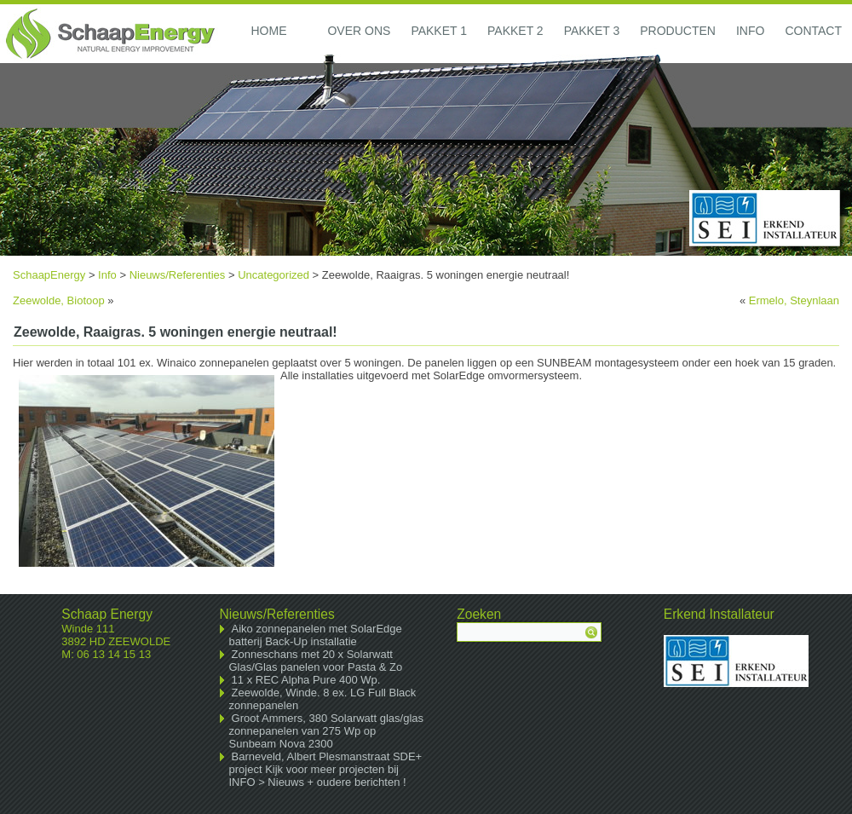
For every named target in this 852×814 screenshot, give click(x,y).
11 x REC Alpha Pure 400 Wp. (306, 679)
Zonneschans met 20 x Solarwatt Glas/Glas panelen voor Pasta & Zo (316, 660)
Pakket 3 (592, 31)
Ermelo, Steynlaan (794, 300)
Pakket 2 (515, 31)
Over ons (358, 31)
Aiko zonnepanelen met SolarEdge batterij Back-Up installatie (315, 635)
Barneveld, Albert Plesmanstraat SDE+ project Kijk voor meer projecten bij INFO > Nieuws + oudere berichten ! (326, 769)
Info (750, 31)
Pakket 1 (439, 31)
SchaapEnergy (49, 274)
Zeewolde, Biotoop (59, 300)
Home (268, 31)
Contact (813, 31)
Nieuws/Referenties (178, 274)
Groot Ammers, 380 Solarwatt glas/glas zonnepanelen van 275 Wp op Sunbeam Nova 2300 (326, 731)
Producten (678, 31)
